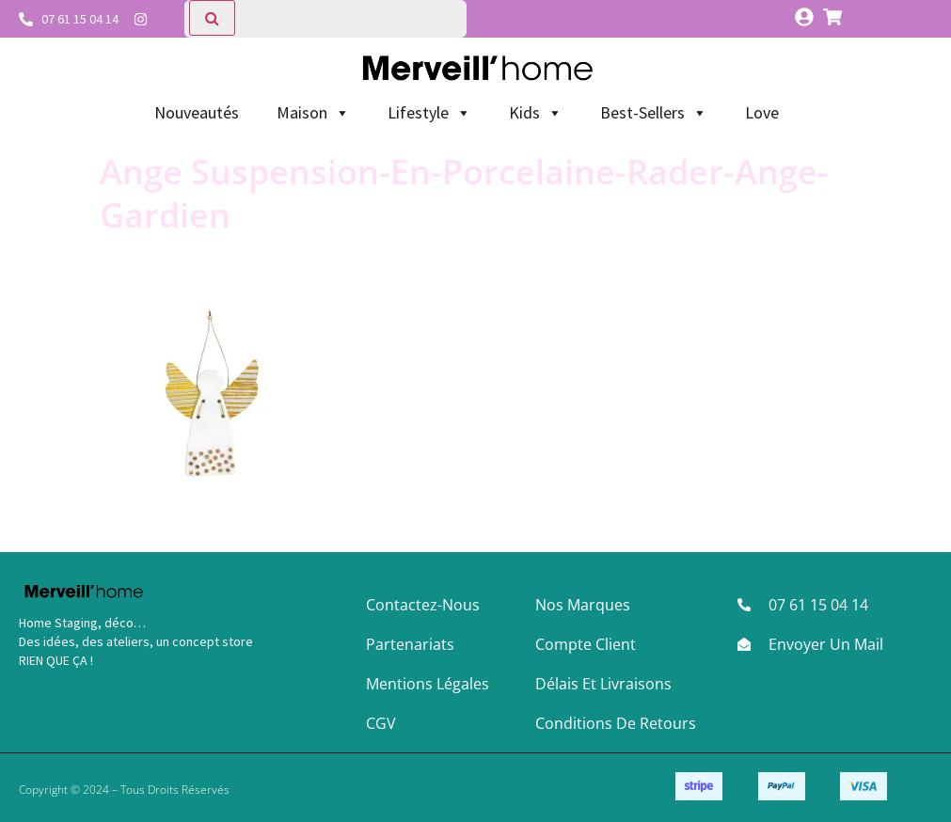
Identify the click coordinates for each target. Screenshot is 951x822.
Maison (313, 113)
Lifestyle (429, 113)
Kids (536, 113)
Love (762, 112)
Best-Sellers (653, 113)
